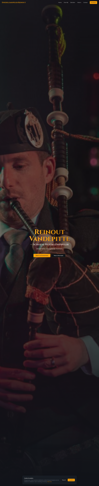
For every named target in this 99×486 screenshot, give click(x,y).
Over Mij (66, 2)
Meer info (49, 481)
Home (60, 2)
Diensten (72, 2)
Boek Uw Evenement (42, 256)
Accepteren (71, 480)
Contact (85, 2)
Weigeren (64, 480)
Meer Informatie (58, 256)
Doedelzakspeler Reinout (14, 2)
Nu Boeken (93, 2)
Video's (79, 2)
